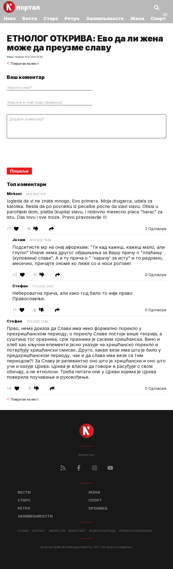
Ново (10, 18)
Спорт (158, 18)
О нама (23, 530)
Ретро (72, 18)
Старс (50, 18)
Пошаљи (19, 171)
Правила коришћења (135, 530)
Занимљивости (105, 18)
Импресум (57, 530)
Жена (137, 18)
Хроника (97, 508)
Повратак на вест (23, 63)
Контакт (39, 530)
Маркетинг (77, 530)
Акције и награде (102, 530)
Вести (29, 18)
